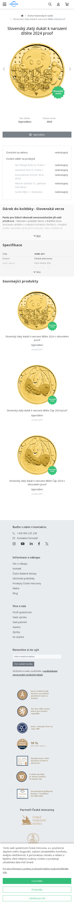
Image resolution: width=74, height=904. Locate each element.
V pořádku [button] (37, 881)
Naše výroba (20, 617)
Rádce (16, 588)
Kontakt (17, 568)
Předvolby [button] (37, 889)
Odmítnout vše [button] (37, 898)
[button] (8, 69)
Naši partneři (20, 622)
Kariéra (16, 627)
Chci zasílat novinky (23, 664)
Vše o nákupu (20, 563)
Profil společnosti (22, 612)
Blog (15, 593)
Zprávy (16, 632)
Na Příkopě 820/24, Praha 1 (30, 165)
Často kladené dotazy (24, 573)
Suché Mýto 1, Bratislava (28, 192)
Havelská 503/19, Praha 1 (29, 170)
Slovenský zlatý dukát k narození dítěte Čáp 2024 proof (37, 410)
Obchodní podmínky (24, 578)
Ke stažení (18, 637)
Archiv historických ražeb (40, 15)
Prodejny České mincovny (27, 583)
